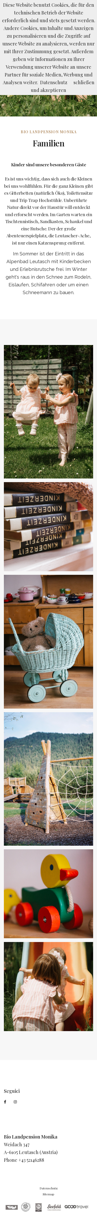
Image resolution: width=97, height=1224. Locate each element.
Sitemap (48, 1194)
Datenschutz (49, 1188)
